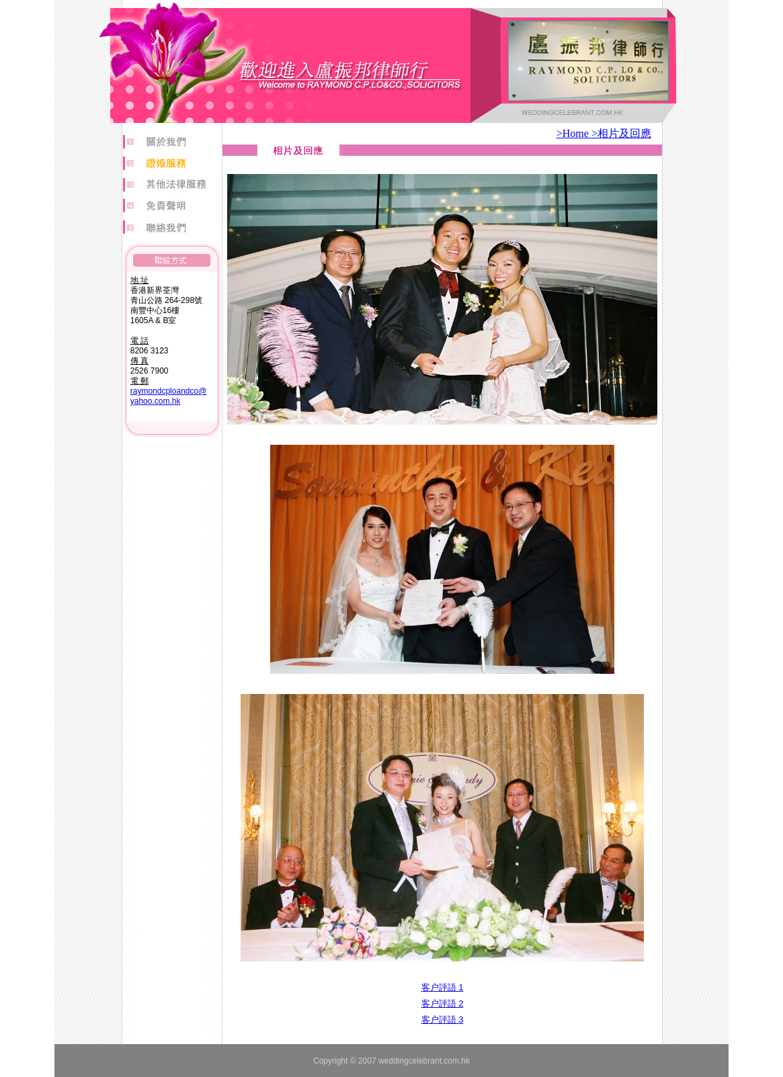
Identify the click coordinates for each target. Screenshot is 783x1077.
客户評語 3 (442, 1020)
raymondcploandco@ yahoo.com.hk (168, 396)
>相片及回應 (621, 133)
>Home (574, 133)
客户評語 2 (442, 1003)
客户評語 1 (442, 987)
